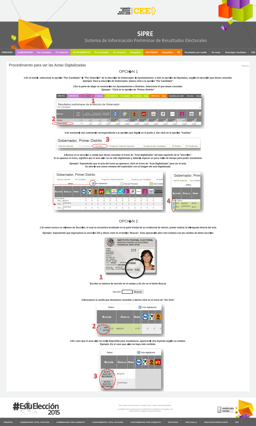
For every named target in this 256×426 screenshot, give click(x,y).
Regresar (245, 66)
